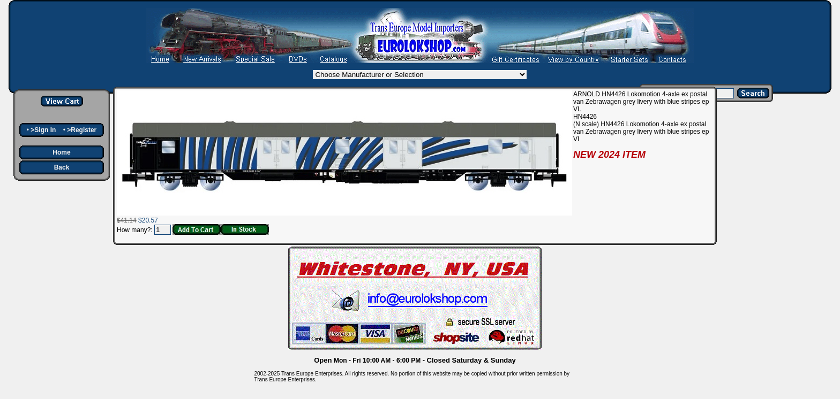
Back (62, 167)
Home (61, 152)
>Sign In (43, 130)
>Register (81, 130)
